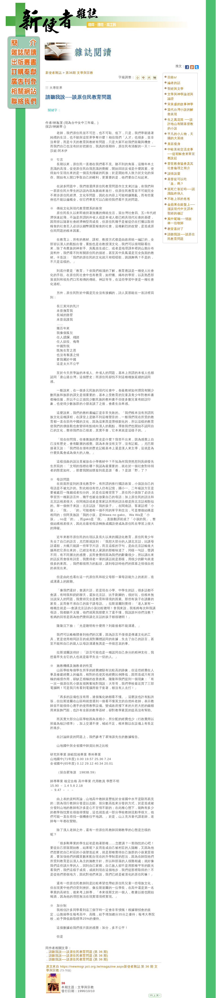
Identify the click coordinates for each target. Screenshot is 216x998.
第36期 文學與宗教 (79, 72)
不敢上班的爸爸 (178, 199)
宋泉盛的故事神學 (180, 104)
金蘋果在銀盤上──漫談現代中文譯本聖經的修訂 (181, 209)
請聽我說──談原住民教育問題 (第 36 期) (78, 952)
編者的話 (174, 83)
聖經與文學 (175, 88)
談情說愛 (174, 173)
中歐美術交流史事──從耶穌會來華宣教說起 (181, 154)
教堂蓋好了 (175, 229)
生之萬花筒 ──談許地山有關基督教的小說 (180, 124)
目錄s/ (172, 77)
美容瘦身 (174, 144)
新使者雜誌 (53, 72)
